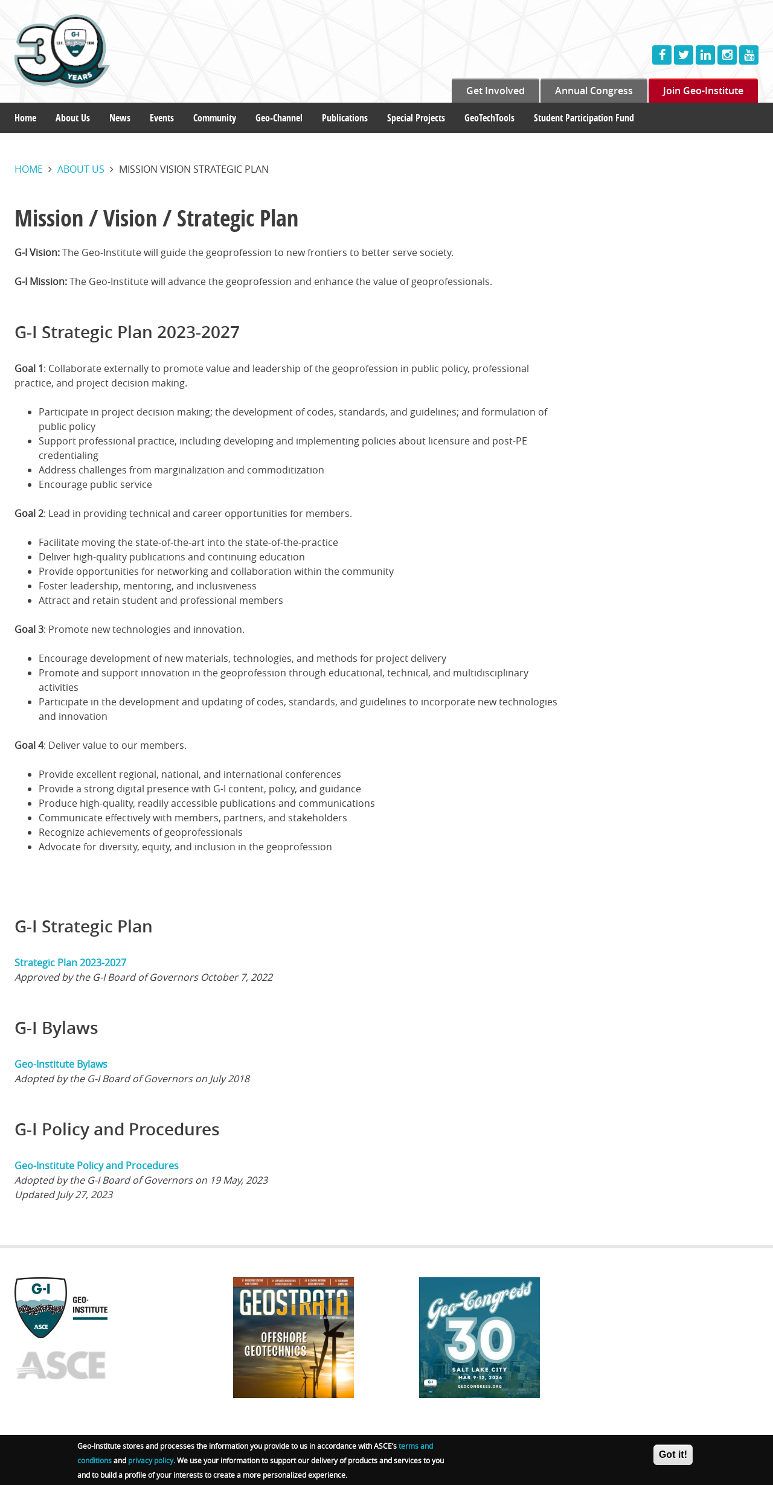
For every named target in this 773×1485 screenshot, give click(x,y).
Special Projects (416, 117)
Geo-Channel (279, 117)
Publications (345, 117)
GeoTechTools (489, 117)
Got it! (673, 1457)
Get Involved (495, 90)
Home (25, 117)
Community (214, 117)
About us (80, 169)
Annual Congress (594, 90)
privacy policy (150, 1462)
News (119, 117)
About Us (73, 117)
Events (162, 117)
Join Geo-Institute (703, 90)
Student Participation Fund (584, 117)
